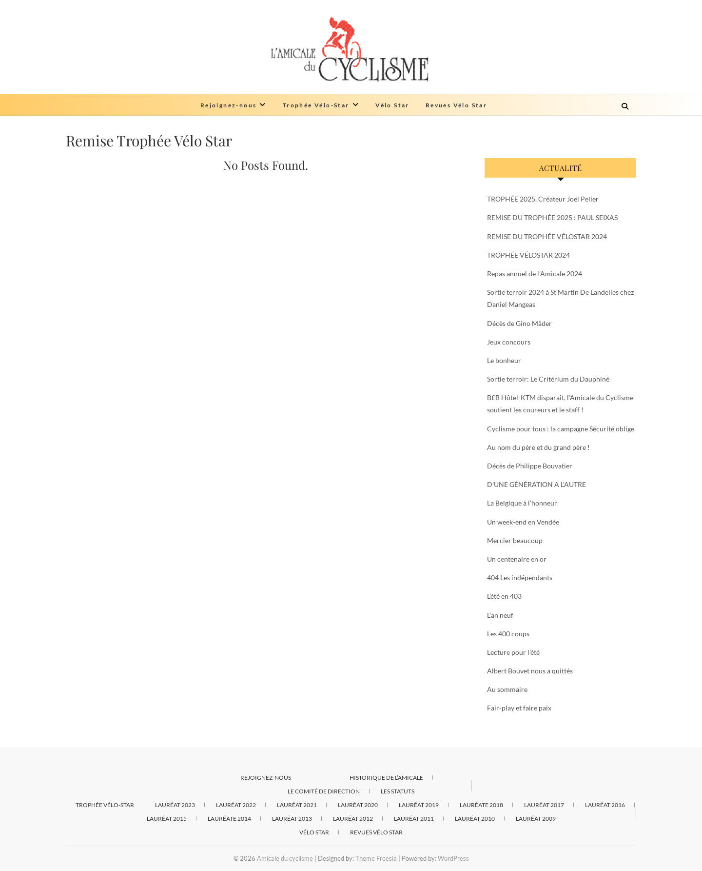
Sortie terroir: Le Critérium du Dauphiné (548, 379)
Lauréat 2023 (175, 805)
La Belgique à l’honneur (522, 503)
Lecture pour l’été (513, 652)
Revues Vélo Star (456, 105)
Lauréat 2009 (536, 818)
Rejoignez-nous (228, 105)
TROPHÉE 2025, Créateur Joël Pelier (543, 199)
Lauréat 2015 (167, 818)
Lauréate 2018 (481, 805)
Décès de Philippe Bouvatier (529, 466)
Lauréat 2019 (419, 805)
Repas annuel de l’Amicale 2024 (534, 273)
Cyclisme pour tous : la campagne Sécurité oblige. (561, 429)
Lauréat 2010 (475, 818)
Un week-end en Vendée (523, 522)
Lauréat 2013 (292, 818)
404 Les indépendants (519, 577)
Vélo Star (392, 105)
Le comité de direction (324, 791)
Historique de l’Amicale (386, 777)
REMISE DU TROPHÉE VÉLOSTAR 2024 (547, 236)
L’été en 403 (504, 596)
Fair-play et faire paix (519, 708)
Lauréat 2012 (353, 818)
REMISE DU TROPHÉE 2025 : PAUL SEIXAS (552, 217)
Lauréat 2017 (544, 805)
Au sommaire (507, 689)
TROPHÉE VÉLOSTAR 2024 (528, 255)
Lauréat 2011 (414, 818)
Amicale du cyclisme (285, 858)
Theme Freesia (376, 858)
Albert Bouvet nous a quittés (530, 671)
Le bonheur (504, 360)
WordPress (453, 858)
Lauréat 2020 (358, 805)
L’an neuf (500, 615)
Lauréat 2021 (297, 805)
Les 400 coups (508, 633)
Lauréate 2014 (229, 818)
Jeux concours (508, 342)
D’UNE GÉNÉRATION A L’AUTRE (536, 484)
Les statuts (397, 791)
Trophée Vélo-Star (316, 105)
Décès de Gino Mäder (519, 323)
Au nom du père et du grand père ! (538, 447)
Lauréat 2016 (605, 805)
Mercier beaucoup (515, 540)
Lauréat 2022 (236, 805)
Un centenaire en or (516, 559)
